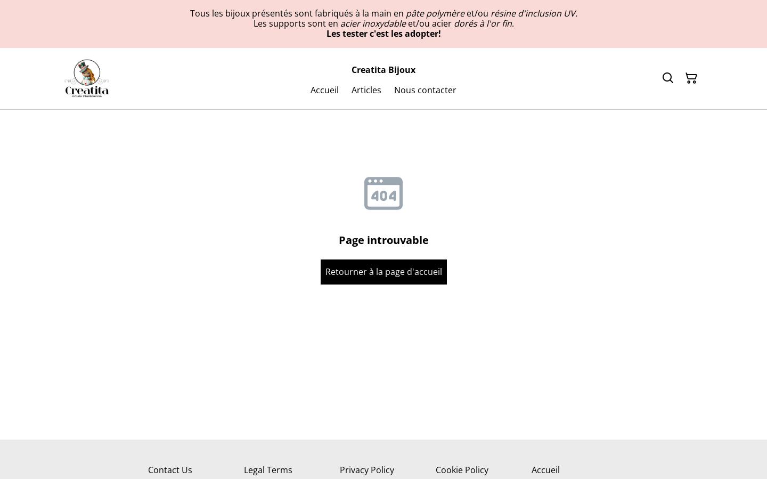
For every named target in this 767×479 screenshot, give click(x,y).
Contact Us (170, 470)
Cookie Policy (462, 470)
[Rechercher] (668, 78)
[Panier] (691, 78)
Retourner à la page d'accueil (383, 272)
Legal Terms (268, 470)
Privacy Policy (367, 470)
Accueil (546, 470)
